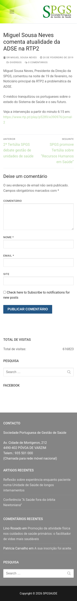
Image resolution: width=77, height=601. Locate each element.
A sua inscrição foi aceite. (53, 548)
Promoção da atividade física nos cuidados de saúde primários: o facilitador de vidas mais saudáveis (37, 533)
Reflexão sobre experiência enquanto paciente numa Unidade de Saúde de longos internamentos (36, 485)
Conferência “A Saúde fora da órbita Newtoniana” (29, 502)
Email (8, 255)
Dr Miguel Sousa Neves (20, 57)
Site (6, 274)
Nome (8, 237)
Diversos (14, 62)
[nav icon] (11, 11)
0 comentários (36, 62)
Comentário (12, 200)
